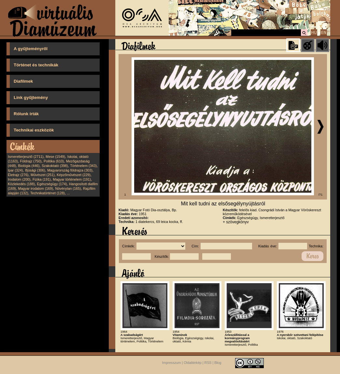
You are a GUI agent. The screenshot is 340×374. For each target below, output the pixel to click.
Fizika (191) (42, 179)
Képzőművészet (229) (74, 175)
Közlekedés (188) (21, 184)
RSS (208, 363)
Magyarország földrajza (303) (69, 170)
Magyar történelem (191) (72, 179)
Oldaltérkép (193, 363)
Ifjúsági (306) (35, 170)
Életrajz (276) (18, 175)
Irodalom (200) (19, 179)
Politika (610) (54, 161)
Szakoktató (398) (55, 166)
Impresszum (171, 363)
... (68, 193)
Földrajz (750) (30, 161)
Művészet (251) (42, 175)
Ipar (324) (15, 170)
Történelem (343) (83, 166)
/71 (321, 194)
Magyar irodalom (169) (35, 188)
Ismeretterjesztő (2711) (26, 157)
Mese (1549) (55, 157)
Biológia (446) (29, 166)
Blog (217, 363)
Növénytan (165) (68, 188)
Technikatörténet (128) (47, 193)
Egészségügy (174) (52, 184)
